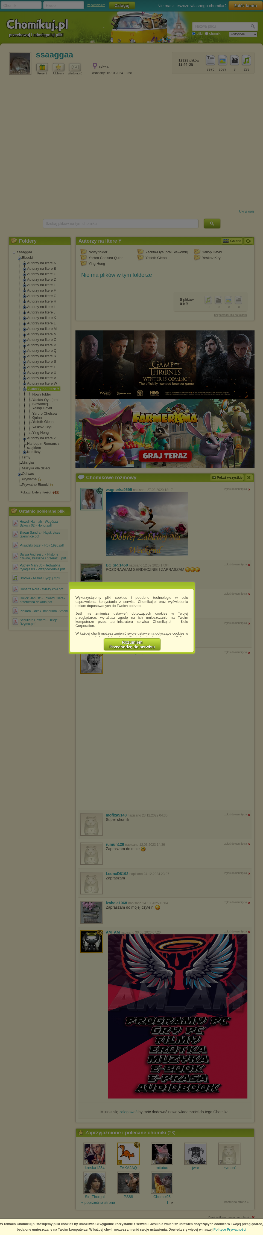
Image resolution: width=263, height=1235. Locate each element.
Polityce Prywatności (230, 1229)
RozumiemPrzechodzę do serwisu (132, 644)
